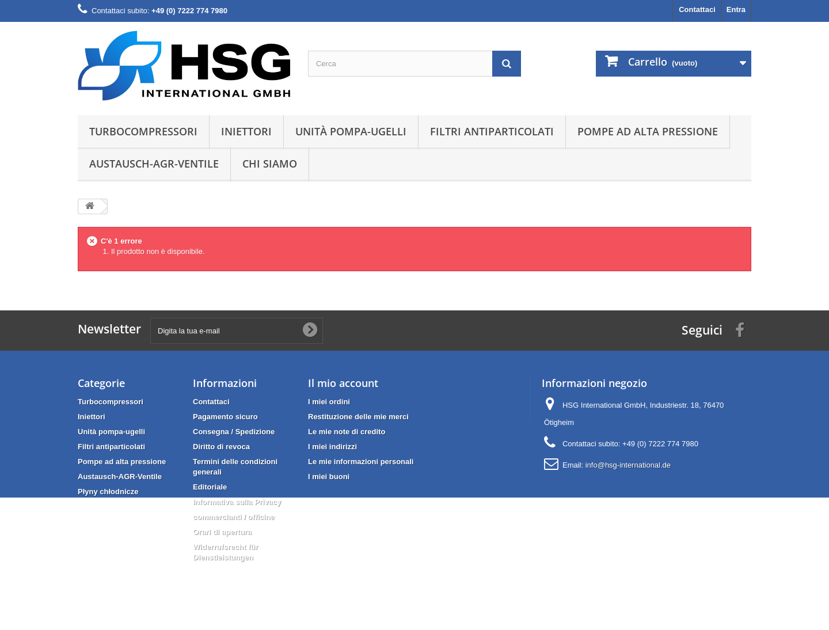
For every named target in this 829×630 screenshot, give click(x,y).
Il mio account (343, 383)
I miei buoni (328, 476)
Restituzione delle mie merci (358, 416)
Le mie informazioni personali (360, 461)
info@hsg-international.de (628, 465)
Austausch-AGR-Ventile (154, 163)
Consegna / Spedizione (234, 431)
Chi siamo (269, 163)
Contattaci (697, 9)
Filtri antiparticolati (492, 131)
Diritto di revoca (221, 446)
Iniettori (246, 131)
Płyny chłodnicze (108, 491)
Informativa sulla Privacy (237, 502)
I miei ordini (329, 401)
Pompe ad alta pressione (647, 131)
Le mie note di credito (346, 431)
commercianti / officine (234, 517)
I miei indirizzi (332, 446)
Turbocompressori (143, 131)
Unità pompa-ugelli (350, 131)
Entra (736, 9)
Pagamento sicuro (225, 416)
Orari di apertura (222, 531)
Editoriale (210, 487)
